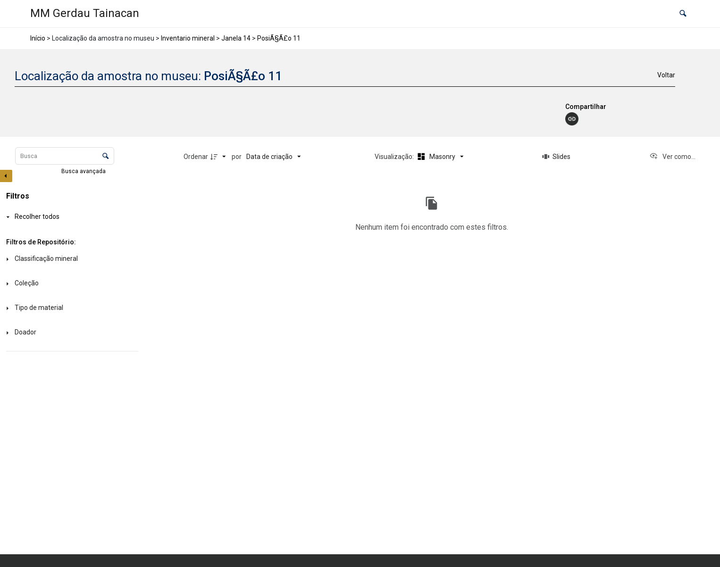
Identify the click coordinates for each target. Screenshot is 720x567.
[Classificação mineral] (70, 259)
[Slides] (557, 156)
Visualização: (395, 156)
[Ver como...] (672, 156)
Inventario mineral (188, 38)
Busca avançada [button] (84, 171)
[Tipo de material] (70, 308)
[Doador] (70, 333)
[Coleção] (70, 284)
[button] (683, 14)
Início (37, 38)
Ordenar (196, 156)
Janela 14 (236, 38)
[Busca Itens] (64, 156)
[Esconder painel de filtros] (6, 176)
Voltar (666, 75)
